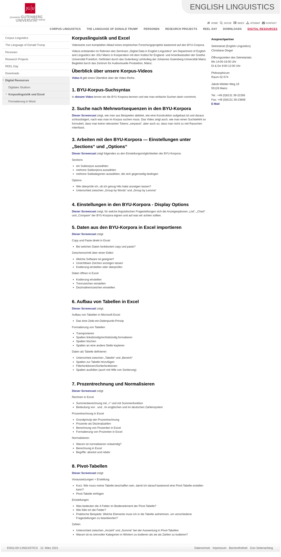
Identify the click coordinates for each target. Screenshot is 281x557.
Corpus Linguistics (65, 29)
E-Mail (215, 103)
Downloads (232, 29)
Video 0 (77, 78)
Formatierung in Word (22, 101)
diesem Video (84, 96)
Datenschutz (202, 548)
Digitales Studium (19, 87)
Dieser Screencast (84, 115)
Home (214, 23)
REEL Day (210, 29)
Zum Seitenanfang (261, 548)
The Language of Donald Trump (112, 29)
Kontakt (271, 23)
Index (241, 23)
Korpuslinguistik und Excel (26, 94)
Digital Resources (262, 29)
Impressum (219, 548)
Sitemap (255, 23)
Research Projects (181, 29)
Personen (151, 29)
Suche (228, 23)
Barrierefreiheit (238, 548)
